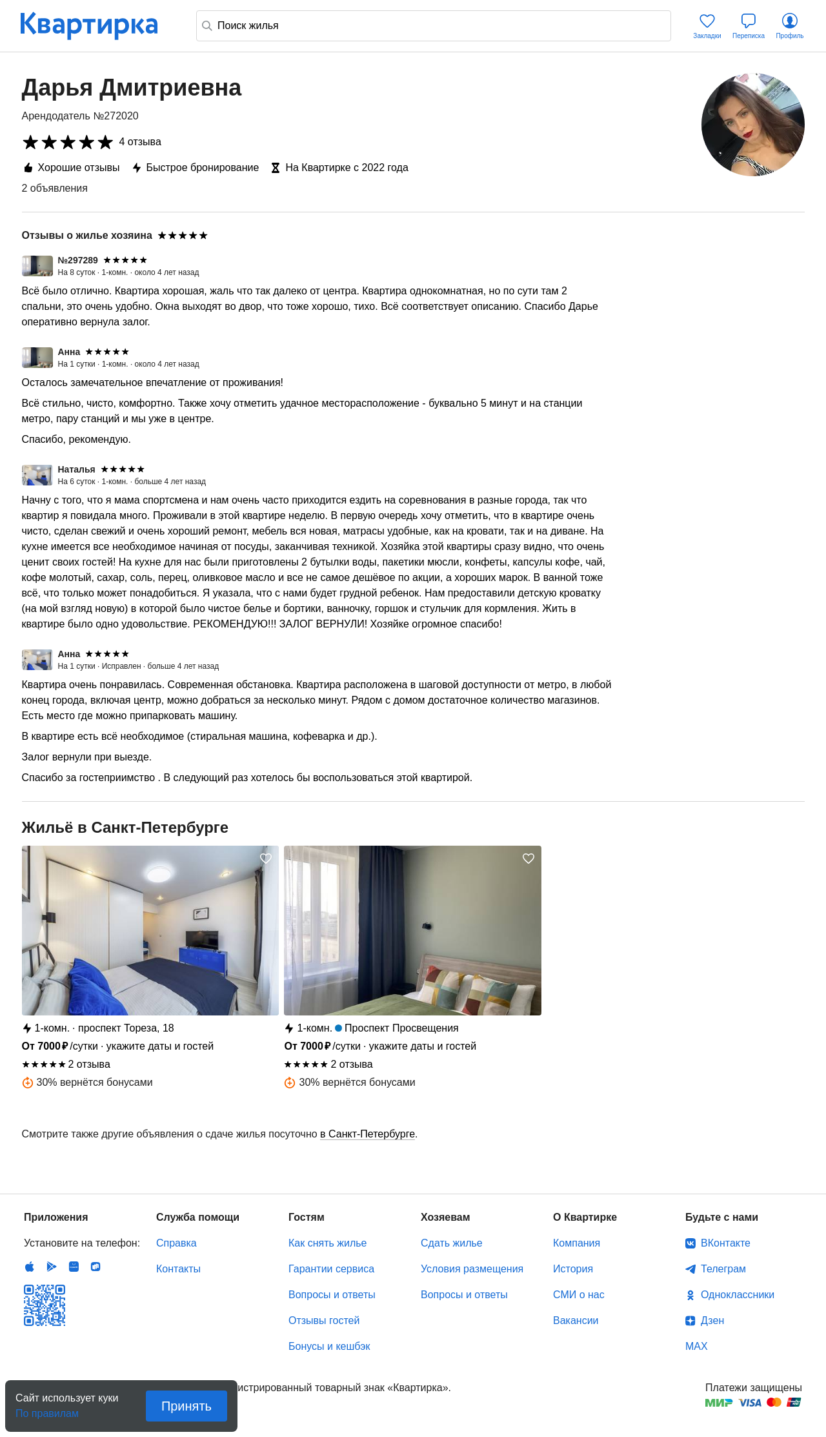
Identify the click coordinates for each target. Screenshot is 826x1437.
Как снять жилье (327, 1243)
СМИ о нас (579, 1294)
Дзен (712, 1320)
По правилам (47, 1409)
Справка (176, 1243)
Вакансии (576, 1320)
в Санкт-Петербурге (367, 1133)
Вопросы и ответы (332, 1294)
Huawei (73, 1266)
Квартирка (98, 26)
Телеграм (723, 1268)
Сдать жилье (452, 1243)
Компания (576, 1243)
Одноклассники (737, 1294)
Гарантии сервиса (331, 1268)
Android (51, 1266)
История (573, 1268)
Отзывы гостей (323, 1320)
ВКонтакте (725, 1243)
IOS (29, 1266)
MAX (696, 1346)
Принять (186, 1406)
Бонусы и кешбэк (329, 1346)
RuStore (95, 1266)
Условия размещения (472, 1268)
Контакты (178, 1268)
